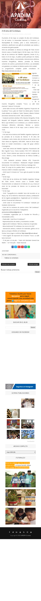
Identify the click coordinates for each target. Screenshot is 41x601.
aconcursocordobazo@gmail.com (12, 212)
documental (15, 34)
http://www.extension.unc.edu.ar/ (11, 71)
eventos (21, 34)
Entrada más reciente (8, 264)
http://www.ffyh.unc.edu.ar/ (30, 233)
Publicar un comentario (11, 258)
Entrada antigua (33, 264)
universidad (27, 34)
